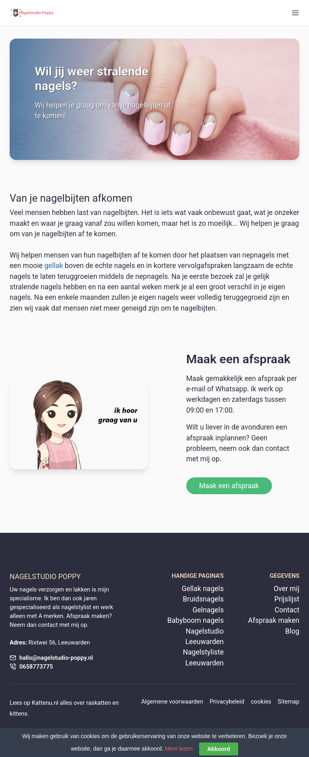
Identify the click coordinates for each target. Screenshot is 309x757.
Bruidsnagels (203, 599)
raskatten (98, 702)
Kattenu (42, 702)
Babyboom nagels (195, 620)
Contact (286, 610)
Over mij (286, 589)
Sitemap (288, 701)
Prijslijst (286, 599)
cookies (261, 701)
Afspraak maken (273, 620)
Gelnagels (208, 610)
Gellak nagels (202, 589)
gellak (53, 266)
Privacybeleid (227, 701)
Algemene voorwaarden (172, 701)
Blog (292, 631)
